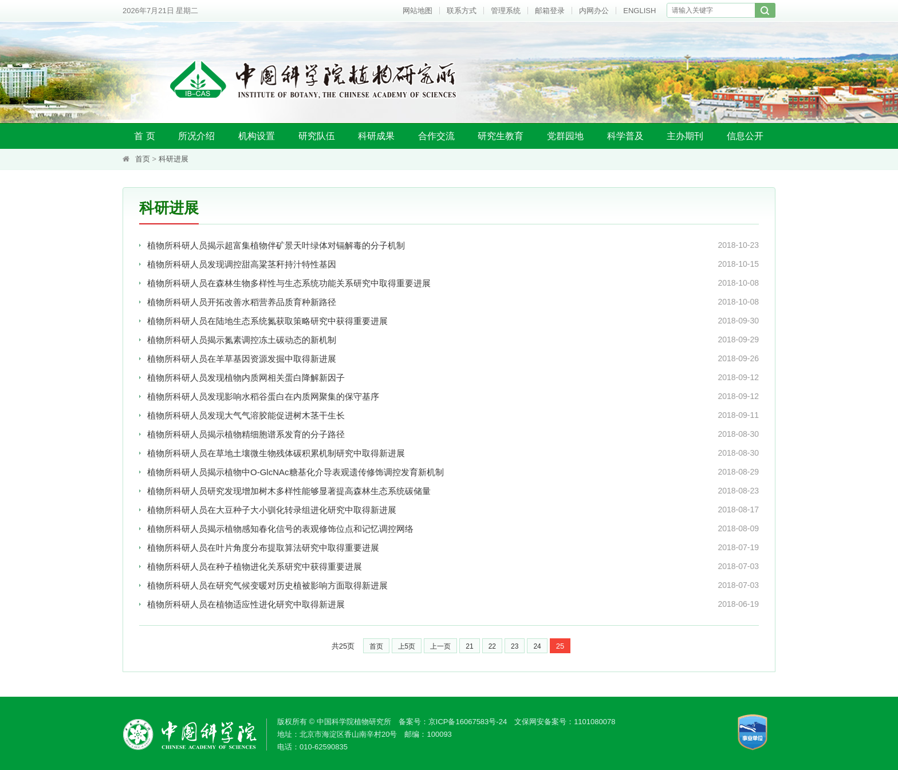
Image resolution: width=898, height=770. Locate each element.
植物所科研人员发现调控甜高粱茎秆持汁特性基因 (241, 264)
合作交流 (436, 136)
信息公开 (745, 136)
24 (537, 646)
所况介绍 (196, 136)
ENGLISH (639, 10)
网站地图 (417, 10)
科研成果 (376, 136)
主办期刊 (685, 136)
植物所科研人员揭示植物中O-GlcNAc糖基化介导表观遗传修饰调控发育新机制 (295, 472)
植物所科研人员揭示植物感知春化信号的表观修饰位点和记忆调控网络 (280, 529)
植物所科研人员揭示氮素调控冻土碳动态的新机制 (241, 340)
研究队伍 (316, 136)
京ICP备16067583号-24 (467, 721)
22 (492, 646)
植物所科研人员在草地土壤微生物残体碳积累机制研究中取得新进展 (276, 453)
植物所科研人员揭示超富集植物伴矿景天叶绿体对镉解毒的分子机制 (276, 245)
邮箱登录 (550, 10)
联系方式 (461, 10)
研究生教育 (500, 136)
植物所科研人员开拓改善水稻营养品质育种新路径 (241, 302)
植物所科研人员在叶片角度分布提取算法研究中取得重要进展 (263, 547)
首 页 (144, 136)
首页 (142, 159)
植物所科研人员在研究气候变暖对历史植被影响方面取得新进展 (267, 585)
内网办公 (594, 10)
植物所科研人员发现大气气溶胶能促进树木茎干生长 (246, 415)
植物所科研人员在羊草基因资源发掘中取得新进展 (241, 359)
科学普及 (625, 136)
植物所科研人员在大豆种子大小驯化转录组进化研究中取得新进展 (271, 510)
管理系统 (506, 10)
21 (469, 646)
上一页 (440, 646)
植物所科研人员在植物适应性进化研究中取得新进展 (246, 604)
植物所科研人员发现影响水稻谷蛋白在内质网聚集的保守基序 (263, 396)
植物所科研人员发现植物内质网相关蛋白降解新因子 (246, 377)
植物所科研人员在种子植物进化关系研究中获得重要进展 (254, 566)
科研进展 (173, 159)
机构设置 (256, 136)
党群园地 (565, 136)
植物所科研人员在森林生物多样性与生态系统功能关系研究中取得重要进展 (289, 283)
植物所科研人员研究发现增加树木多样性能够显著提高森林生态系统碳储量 (289, 491)
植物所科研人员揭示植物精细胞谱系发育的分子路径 (246, 434)
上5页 (407, 646)
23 (514, 646)
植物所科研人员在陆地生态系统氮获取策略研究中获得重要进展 (267, 321)
